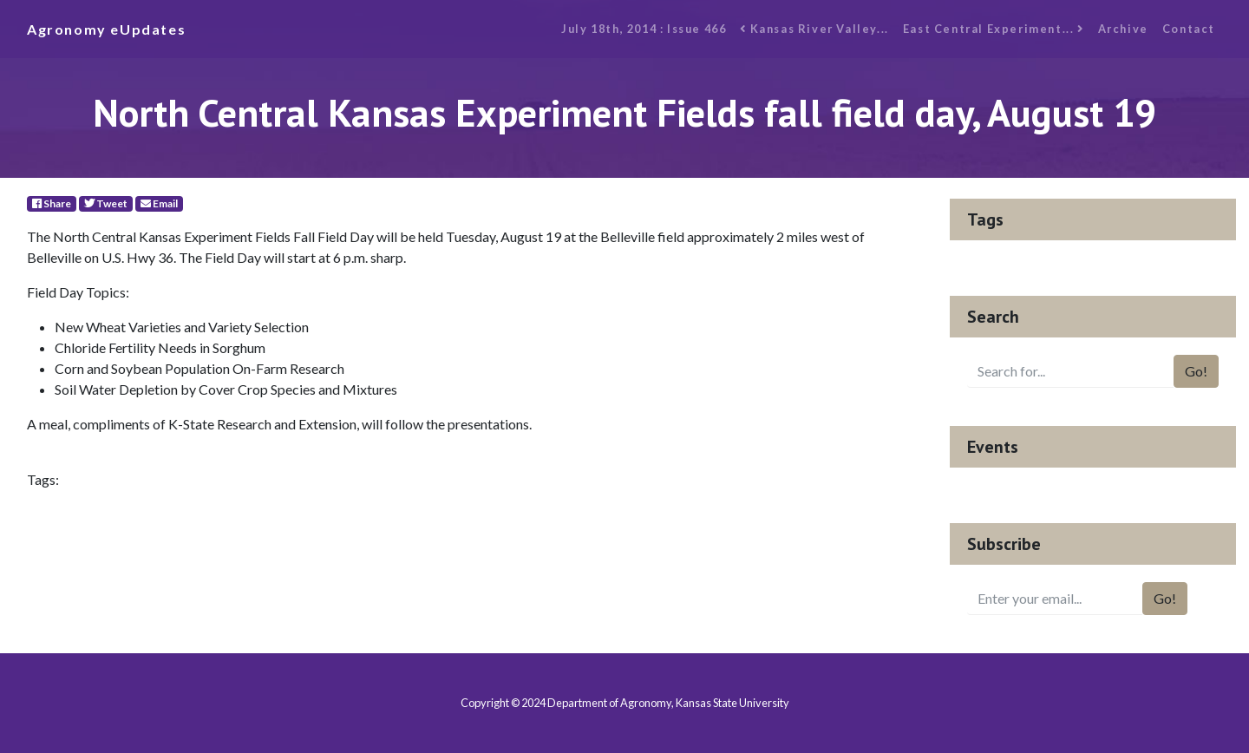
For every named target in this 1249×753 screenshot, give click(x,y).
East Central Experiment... (993, 29)
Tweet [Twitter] (106, 203)
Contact (1188, 29)
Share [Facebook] (51, 203)
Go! (1196, 371)
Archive (1123, 29)
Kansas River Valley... (814, 29)
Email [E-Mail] (159, 203)
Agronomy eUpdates (106, 29)
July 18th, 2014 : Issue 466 (643, 29)
